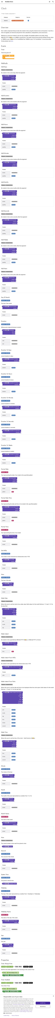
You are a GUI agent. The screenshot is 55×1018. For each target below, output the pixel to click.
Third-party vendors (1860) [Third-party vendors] (18, 1004)
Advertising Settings (24, 1010)
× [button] (53, 996)
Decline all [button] (43, 1006)
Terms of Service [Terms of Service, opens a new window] (15, 1015)
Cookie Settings (22, 1011)
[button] (19, 1013)
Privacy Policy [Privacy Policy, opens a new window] (29, 1011)
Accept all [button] (43, 1003)
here (12, 41)
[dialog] (27, 1006)
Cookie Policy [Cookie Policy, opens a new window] (6, 1015)
